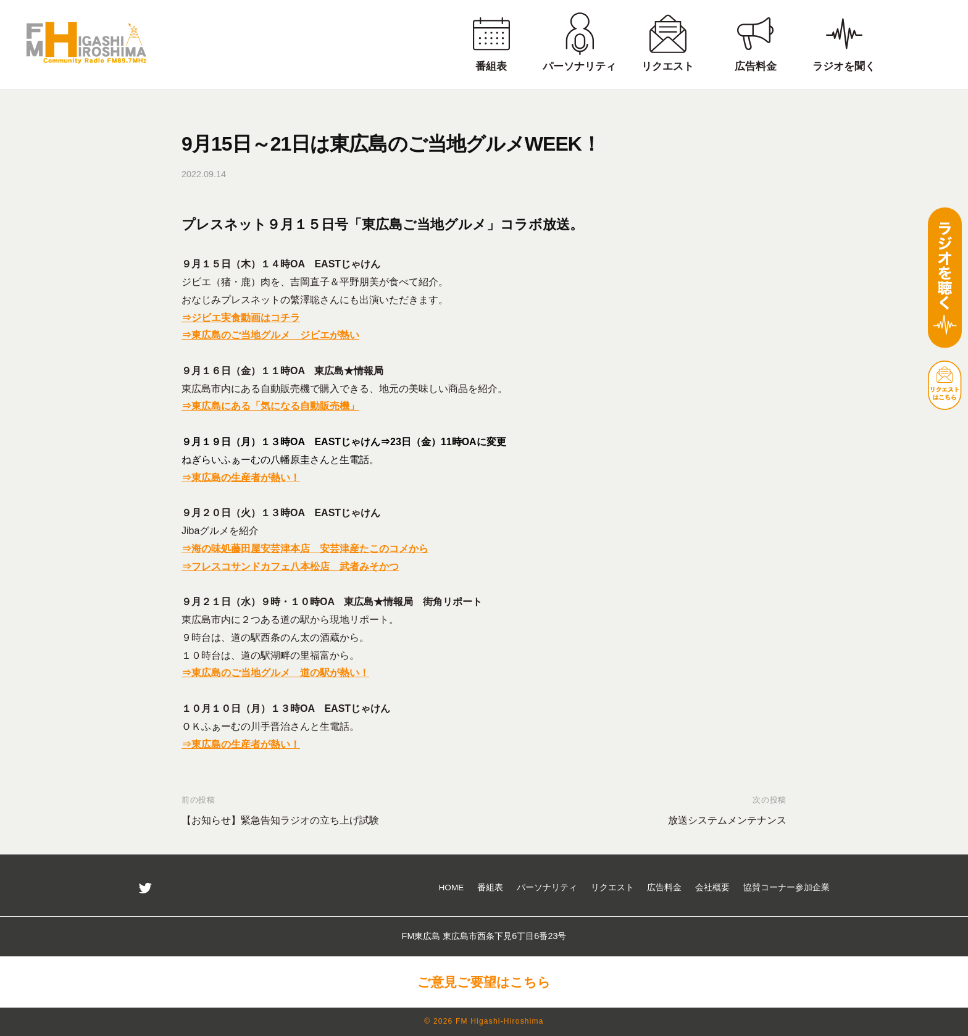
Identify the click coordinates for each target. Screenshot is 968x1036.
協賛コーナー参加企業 (786, 887)
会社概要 (712, 887)
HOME (451, 887)
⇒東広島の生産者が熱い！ (241, 477)
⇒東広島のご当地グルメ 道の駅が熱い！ (275, 672)
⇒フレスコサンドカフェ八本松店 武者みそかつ (290, 566)
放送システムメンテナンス (727, 820)
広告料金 (664, 887)
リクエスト (612, 887)
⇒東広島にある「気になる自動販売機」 (270, 406)
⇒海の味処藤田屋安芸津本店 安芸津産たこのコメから (305, 548)
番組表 (490, 887)
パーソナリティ (547, 887)
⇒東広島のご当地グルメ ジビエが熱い (270, 335)
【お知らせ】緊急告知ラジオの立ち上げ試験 (280, 820)
